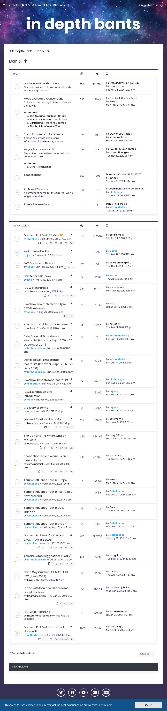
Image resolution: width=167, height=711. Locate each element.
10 (72, 295)
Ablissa (31, 291)
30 (51, 243)
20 (61, 447)
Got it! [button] (148, 705)
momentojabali (118, 587)
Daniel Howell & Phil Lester (41, 83)
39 (66, 547)
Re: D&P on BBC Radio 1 (119, 133)
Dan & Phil (19, 61)
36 (50, 547)
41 (72, 639)
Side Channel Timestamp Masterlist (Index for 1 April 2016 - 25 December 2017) (48, 340)
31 (56, 243)
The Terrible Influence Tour (44, 126)
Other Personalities (39, 166)
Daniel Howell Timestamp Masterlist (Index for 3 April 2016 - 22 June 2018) (48, 364)
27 (55, 471)
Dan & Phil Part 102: (116, 203)
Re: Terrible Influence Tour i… (122, 98)
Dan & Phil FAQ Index (37, 276)
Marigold (114, 555)
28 (61, 471)
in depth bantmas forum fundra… (125, 188)
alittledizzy (116, 192)
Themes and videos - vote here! (46, 324)
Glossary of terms (36, 408)
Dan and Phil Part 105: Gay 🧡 (43, 235)
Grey (112, 101)
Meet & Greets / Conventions (43, 99)
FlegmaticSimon (36, 596)
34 (71, 243)
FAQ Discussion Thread (39, 263)
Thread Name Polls (37, 204)
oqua (30, 266)
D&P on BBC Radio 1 (37, 612)
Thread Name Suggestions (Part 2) (48, 556)
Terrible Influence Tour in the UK (45, 524)
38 (61, 547)
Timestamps (32, 175)
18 (52, 447)
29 (66, 471)
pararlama (115, 86)
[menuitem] (26, 5)
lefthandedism (118, 207)
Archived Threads (36, 189)
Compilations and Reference (43, 134)
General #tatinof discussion (43, 419)
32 (61, 243)
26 (50, 471)
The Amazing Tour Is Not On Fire (46, 116)
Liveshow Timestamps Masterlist (46, 380)
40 (71, 547)
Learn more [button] (105, 705)
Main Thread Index (36, 251)
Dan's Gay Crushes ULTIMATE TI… (124, 174)
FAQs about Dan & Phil (39, 149)
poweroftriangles (119, 152)
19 (57, 447)
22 (71, 447)
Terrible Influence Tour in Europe (45, 480)
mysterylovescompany (40, 615)
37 (55, 547)
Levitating (115, 626)
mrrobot (114, 455)
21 (66, 447)
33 (66, 243)
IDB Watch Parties (36, 288)
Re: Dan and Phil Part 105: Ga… (122, 83)
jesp (29, 255)
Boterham (115, 419)
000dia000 (33, 443)
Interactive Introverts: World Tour (47, 119)
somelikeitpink (35, 464)
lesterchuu (116, 287)
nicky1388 (115, 435)
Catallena (33, 239)
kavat (113, 177)
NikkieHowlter (117, 137)
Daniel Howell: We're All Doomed (46, 122)
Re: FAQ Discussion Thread (121, 149)
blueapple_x (34, 423)
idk (111, 303)
